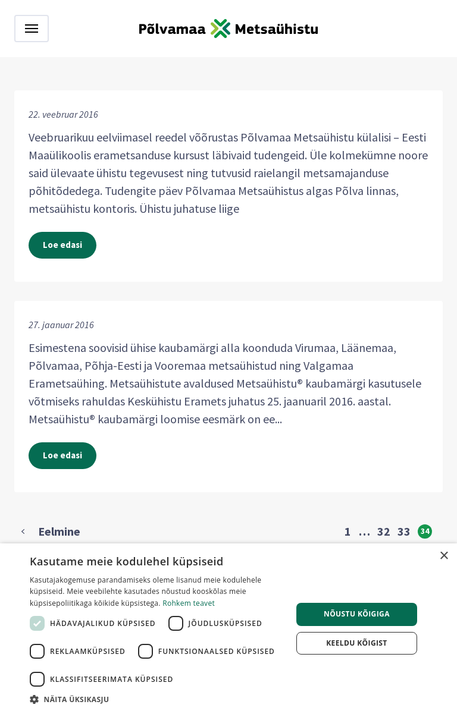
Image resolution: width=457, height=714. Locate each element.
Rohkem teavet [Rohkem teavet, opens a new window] (188, 603)
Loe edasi (62, 244)
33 (404, 531)
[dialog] (228, 628)
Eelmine (59, 531)
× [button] (443, 556)
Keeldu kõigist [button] (356, 643)
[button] (157, 699)
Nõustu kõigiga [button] (357, 614)
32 (383, 531)
